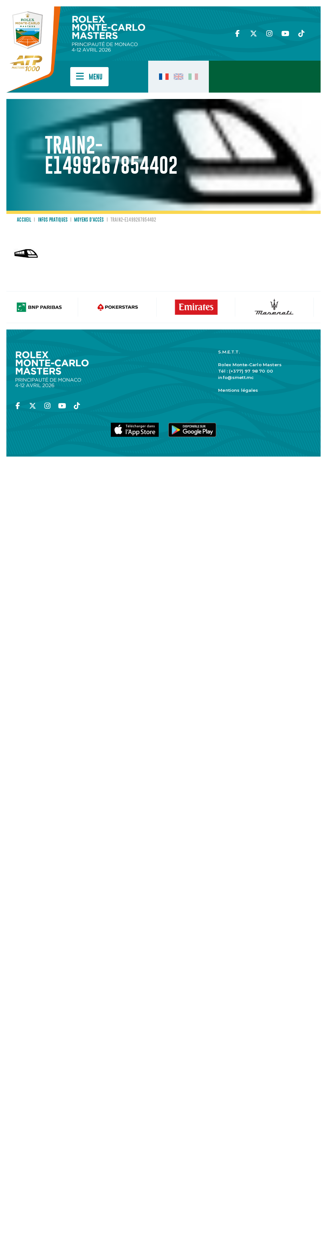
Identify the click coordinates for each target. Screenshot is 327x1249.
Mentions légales (238, 390)
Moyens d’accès (89, 220)
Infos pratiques (53, 220)
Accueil (24, 220)
